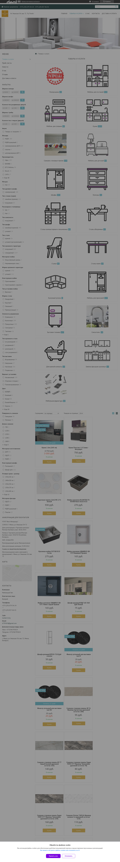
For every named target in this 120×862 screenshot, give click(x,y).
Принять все (53, 856)
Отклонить (69, 856)
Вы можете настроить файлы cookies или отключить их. (59, 851)
